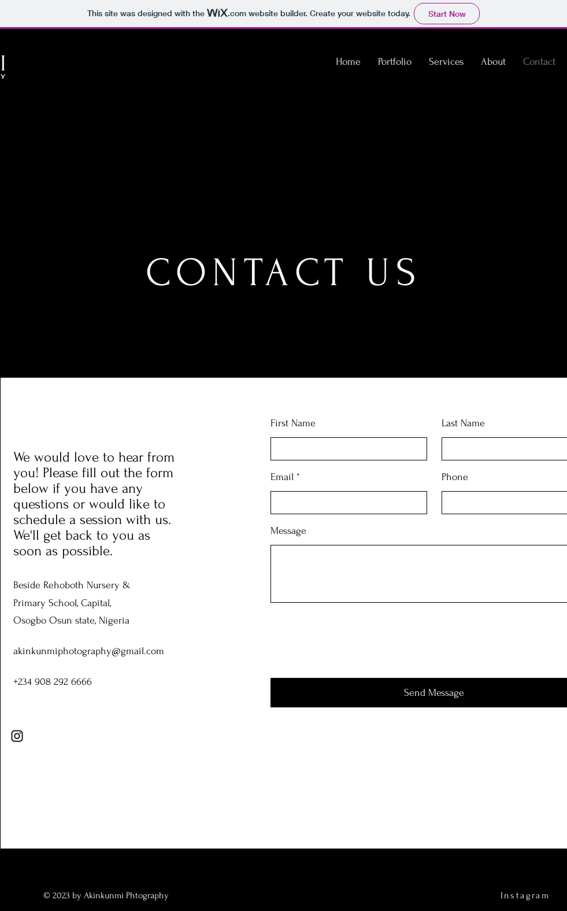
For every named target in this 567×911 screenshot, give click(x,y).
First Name (293, 423)
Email (282, 477)
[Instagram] (17, 736)
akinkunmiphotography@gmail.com (88, 651)
